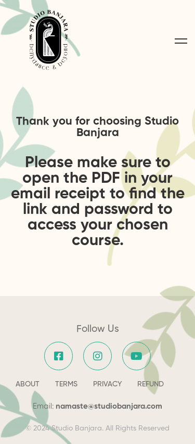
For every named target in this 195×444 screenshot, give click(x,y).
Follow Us (97, 329)
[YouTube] (136, 356)
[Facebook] (58, 356)
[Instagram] (97, 356)
